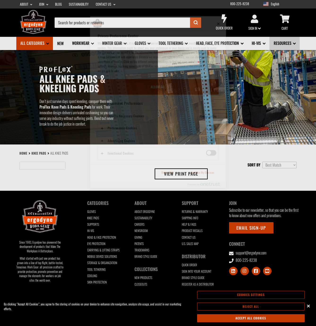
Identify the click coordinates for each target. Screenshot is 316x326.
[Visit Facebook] (256, 271)
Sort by (253, 165)
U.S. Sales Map (190, 243)
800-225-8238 (239, 3)
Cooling (92, 276)
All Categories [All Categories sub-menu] (32, 43)
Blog (58, 4)
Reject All (250, 307)
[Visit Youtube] (267, 271)
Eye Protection (96, 243)
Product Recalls (192, 231)
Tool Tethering (96, 269)
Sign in (254, 23)
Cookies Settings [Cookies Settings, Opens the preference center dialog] (251, 295)
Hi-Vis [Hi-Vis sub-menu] (257, 43)
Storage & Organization (102, 263)
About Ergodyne (144, 211)
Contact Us (188, 237)
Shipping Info (190, 218)
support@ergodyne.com (248, 253)
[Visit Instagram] (245, 271)
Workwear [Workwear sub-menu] (81, 43)
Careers (139, 224)
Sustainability (79, 4)
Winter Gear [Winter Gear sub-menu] (112, 43)
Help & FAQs (189, 224)
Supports (93, 224)
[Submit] (195, 22)
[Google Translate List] (285, 4)
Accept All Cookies (250, 319)
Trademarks (141, 250)
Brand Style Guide (145, 256)
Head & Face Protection (101, 237)
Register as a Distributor (198, 284)
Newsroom (141, 231)
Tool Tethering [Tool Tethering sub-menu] (171, 43)
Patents (139, 243)
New (60, 43)
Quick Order (224, 22)
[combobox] (128, 22)
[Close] (308, 307)
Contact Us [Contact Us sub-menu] (104, 4)
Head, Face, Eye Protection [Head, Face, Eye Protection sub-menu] (218, 43)
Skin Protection (97, 282)
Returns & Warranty (195, 211)
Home (23, 153)
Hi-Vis (90, 231)
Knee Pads (38, 153)
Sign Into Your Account (196, 271)
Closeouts (140, 284)
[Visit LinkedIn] (233, 271)
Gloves (91, 211)
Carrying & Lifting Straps (103, 250)
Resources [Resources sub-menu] (283, 43)
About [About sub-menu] (24, 4)
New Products (143, 277)
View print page (181, 173)
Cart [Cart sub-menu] (285, 23)
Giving (138, 237)
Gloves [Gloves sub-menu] (141, 43)
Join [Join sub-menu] (42, 4)
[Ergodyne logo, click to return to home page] (33, 32)
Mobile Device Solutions (102, 256)
